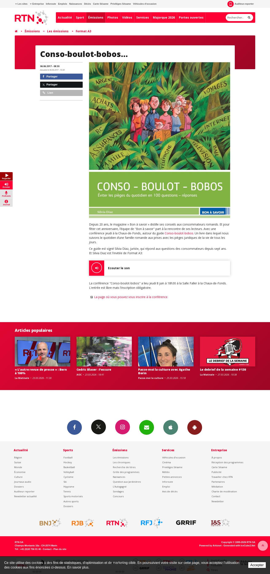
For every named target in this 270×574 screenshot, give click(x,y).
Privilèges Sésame (121, 4)
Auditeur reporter (24, 491)
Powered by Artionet (210, 545)
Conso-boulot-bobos (179, 233)
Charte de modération (224, 491)
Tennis (67, 491)
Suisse (17, 462)
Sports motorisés (73, 496)
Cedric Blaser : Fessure (94, 369)
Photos (112, 17)
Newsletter (218, 501)
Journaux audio (22, 481)
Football (68, 457)
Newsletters (146, 427)
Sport (80, 17)
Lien (48, 92)
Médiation (217, 486)
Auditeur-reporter (240, 4)
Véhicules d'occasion (144, 4)
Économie (20, 472)
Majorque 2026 (164, 17)
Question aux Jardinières (127, 481)
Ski (65, 481)
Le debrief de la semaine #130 (223, 369)
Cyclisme (68, 476)
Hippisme (68, 486)
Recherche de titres (124, 467)
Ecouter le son (109, 268)
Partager (50, 76)
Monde (18, 467)
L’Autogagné (120, 486)
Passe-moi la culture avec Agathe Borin (164, 371)
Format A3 (83, 31)
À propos (217, 457)
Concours (118, 496)
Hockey (67, 462)
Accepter (257, 565)
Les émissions (58, 31)
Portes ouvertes (191, 17)
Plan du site (59, 549)
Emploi (166, 486)
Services (142, 17)
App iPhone (170, 427)
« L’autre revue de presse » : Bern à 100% (41, 371)
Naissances (75, 4)
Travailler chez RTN (222, 476)
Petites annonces (172, 476)
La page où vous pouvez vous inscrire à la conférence (130, 297)
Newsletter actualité (25, 496)
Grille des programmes (126, 472)
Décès (87, 4)
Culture (18, 476)
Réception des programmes (227, 462)
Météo (166, 472)
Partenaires (218, 481)
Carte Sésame (100, 4)
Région (18, 457)
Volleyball (68, 472)
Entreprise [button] (37, 4)
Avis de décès (169, 491)
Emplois (62, 4)
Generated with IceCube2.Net (239, 545)
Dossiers (19, 486)
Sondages (118, 491)
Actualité (65, 17)
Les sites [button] (21, 4)
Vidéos (127, 17)
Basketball (69, 467)
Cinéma (166, 462)
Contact (216, 496)
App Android (194, 427)
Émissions (95, 17)
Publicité (216, 472)
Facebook (74, 427)
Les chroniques (121, 462)
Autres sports (70, 501)
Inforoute (51, 4)
